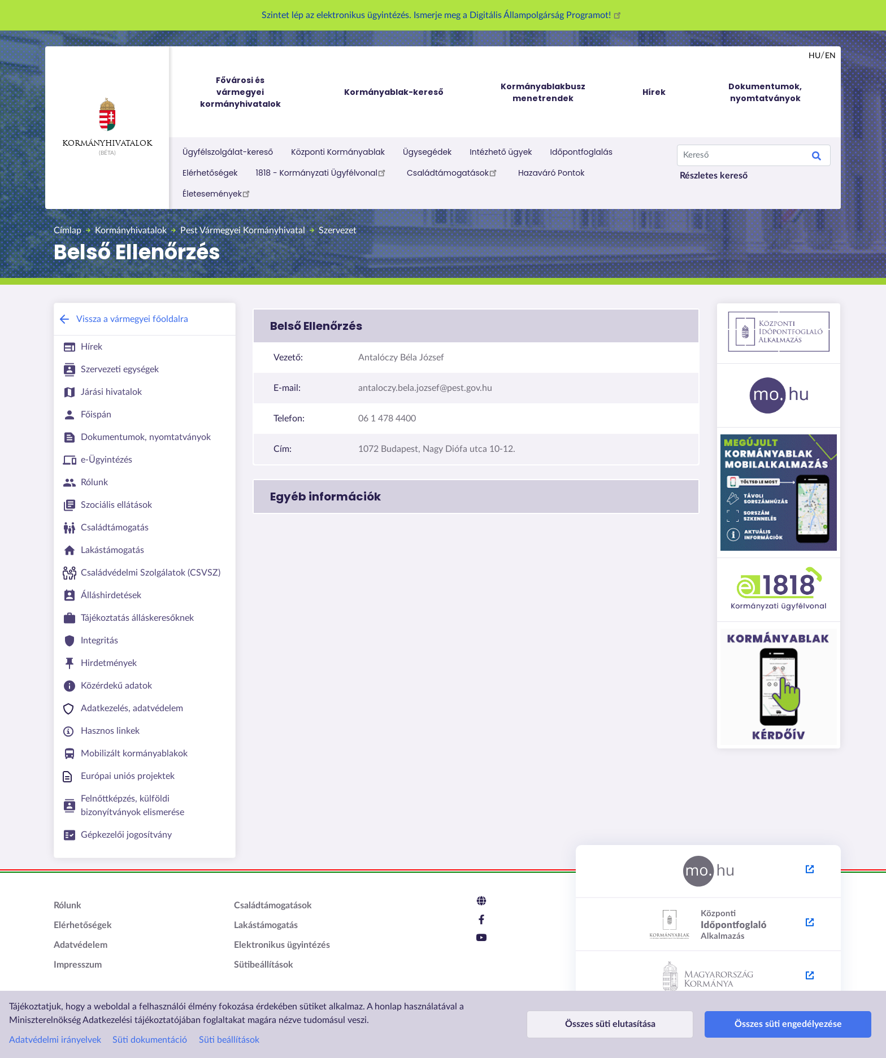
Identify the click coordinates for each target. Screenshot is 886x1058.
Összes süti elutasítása (599, 1024)
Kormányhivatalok (107, 122)
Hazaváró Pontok (551, 172)
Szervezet (338, 230)
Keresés (816, 157)
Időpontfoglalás (581, 152)
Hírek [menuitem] (654, 92)
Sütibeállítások (263, 964)
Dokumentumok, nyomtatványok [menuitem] (765, 92)
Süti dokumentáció (149, 1039)
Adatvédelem (80, 945)
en (830, 56)
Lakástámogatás (266, 925)
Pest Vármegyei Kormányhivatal (242, 230)
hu (814, 56)
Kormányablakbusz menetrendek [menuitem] (543, 92)
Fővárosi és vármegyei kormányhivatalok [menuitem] (251, 92)
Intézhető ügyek (501, 152)
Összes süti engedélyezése (757, 1024)
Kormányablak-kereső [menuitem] (394, 92)
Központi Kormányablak (338, 152)
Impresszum (78, 964)
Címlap (67, 230)
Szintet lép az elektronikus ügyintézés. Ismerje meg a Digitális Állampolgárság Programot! (443, 15)
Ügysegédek (427, 152)
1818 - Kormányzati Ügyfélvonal (322, 172)
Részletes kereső (714, 175)
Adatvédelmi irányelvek (55, 1039)
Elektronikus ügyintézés (282, 945)
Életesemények (218, 193)
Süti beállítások (229, 1039)
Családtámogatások (453, 172)
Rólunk (67, 905)
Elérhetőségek (210, 172)
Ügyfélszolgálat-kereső (228, 152)
